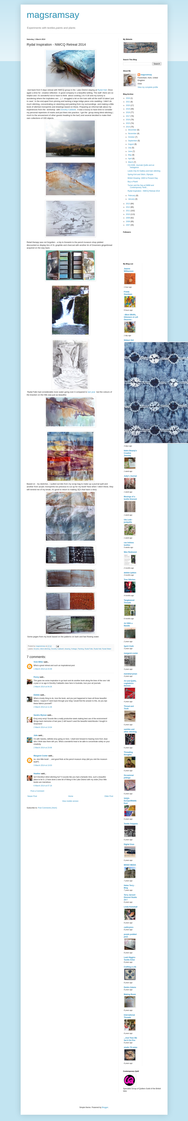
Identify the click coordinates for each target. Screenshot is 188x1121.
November (132, 133)
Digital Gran (129, 844)
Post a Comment (37, 791)
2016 (128, 120)
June (130, 151)
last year (91, 392)
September (133, 141)
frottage (74, 649)
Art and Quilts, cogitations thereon (130, 683)
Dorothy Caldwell (68, 109)
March (131, 162)
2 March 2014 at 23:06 (43, 748)
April (130, 159)
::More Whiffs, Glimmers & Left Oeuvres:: (131, 317)
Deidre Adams (130, 987)
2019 (128, 109)
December (132, 130)
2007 (128, 225)
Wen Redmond (130, 552)
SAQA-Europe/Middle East (130, 800)
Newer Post (32, 796)
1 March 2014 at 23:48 (43, 669)
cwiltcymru (129, 927)
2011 (128, 211)
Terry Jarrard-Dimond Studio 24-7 (130, 897)
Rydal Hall (102, 90)
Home (70, 796)
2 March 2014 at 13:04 (43, 727)
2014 (128, 127)
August (131, 144)
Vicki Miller (38, 662)
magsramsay (53, 15)
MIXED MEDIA (130, 865)
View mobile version (70, 801)
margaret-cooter (131, 653)
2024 (128, 98)
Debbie (37, 695)
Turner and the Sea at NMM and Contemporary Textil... (141, 186)
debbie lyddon (130, 573)
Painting (81, 649)
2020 (128, 105)
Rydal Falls (89, 649)
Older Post (108, 796)
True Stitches (129, 580)
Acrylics (36, 649)
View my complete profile (148, 87)
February (132, 195)
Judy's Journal (130, 476)
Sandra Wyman (40, 715)
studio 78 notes (130, 1047)
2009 (128, 218)
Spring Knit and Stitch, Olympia (140, 174)
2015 (128, 123)
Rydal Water (106, 649)
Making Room (130, 994)
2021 (128, 102)
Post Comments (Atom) (47, 808)
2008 (128, 221)
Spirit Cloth (129, 646)
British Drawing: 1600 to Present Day (143, 178)
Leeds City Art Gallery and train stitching (144, 171)
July (130, 148)
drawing (67, 649)
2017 (128, 116)
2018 (128, 112)
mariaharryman (130, 674)
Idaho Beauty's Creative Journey (130, 453)
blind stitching (45, 649)
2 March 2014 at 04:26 (43, 687)
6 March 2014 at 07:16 (43, 786)
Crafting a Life (130, 967)
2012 (128, 207)
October (131, 137)
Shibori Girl (129, 340)
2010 (128, 214)
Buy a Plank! (133, 182)
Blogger (105, 1107)
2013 (128, 204)
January (131, 199)
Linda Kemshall (131, 907)
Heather (37, 774)
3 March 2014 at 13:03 (43, 765)
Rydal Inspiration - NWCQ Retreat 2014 (144, 191)
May (130, 155)
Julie (36, 735)
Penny (36, 677)
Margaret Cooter (41, 756)
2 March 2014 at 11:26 (43, 707)
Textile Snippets (131, 824)
